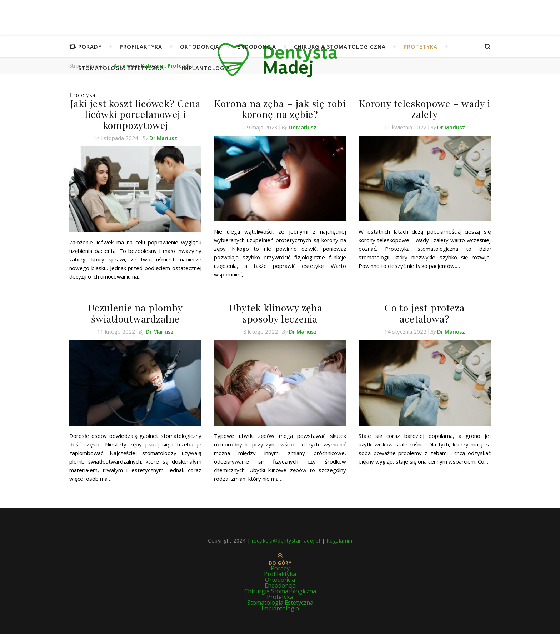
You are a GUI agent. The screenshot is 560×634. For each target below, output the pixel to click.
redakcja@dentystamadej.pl (286, 538)
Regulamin (339, 538)
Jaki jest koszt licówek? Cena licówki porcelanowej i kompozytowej (135, 113)
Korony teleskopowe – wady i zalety (424, 108)
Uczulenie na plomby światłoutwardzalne (135, 311)
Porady (90, 46)
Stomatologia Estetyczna (121, 67)
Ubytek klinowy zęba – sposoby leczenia (280, 311)
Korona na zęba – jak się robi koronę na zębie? (279, 108)
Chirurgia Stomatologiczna (340, 46)
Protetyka (421, 46)
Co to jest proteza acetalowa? (424, 306)
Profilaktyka (141, 46)
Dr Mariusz (163, 136)
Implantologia (206, 67)
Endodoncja (256, 46)
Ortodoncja (199, 46)
